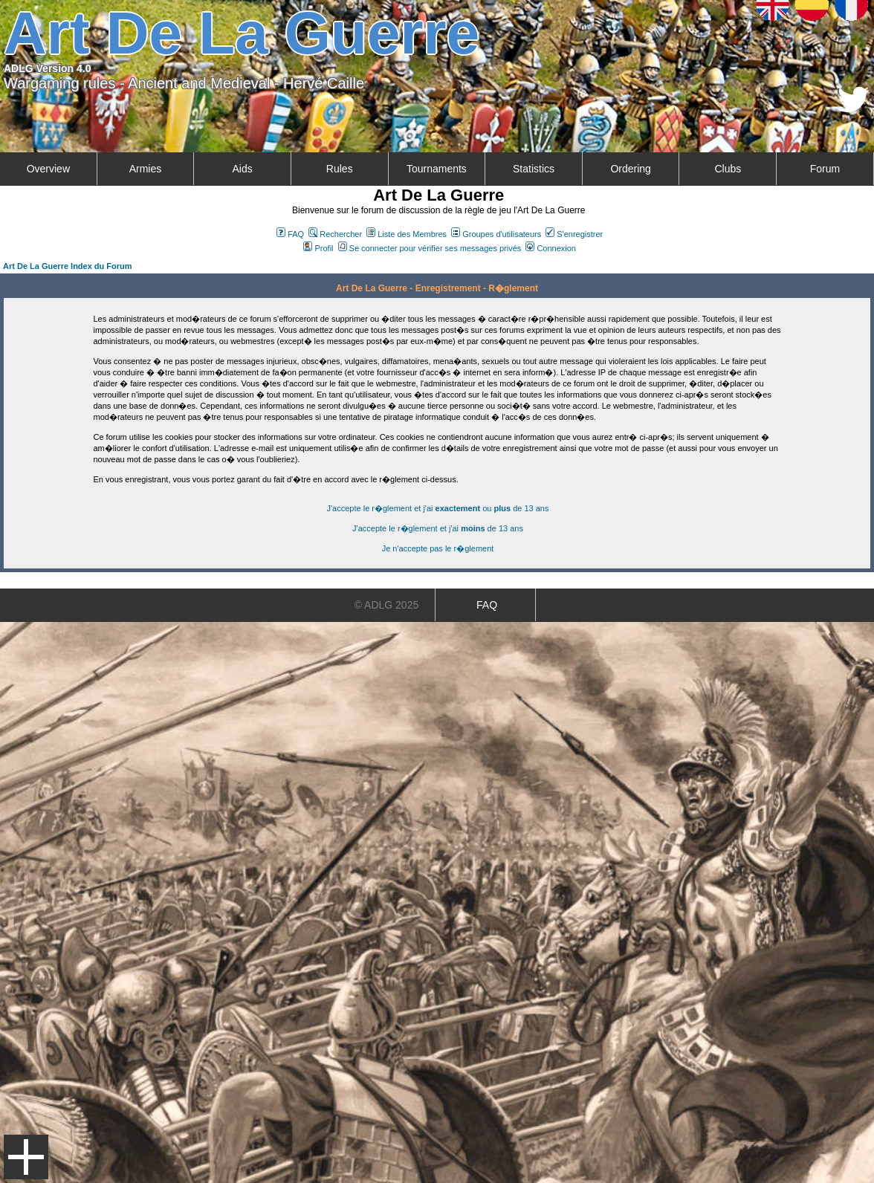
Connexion (550, 248)
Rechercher (335, 234)
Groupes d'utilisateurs (496, 234)
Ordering (630, 169)
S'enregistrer (574, 234)
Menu (26, 1157)
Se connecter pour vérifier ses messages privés (430, 248)
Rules (339, 169)
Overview (48, 169)
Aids (242, 169)
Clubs (727, 169)
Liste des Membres (406, 234)
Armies (145, 169)
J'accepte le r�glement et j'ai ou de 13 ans (438, 508)
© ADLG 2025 (387, 605)
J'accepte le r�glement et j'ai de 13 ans (437, 528)
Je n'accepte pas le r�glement (438, 548)
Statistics (533, 169)
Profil (318, 248)
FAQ (290, 234)
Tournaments (437, 169)
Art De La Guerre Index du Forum (67, 266)
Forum (825, 169)
